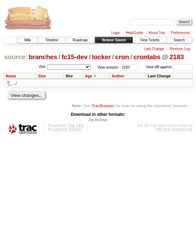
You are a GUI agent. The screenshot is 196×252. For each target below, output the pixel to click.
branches (43, 57)
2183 (176, 57)
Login (115, 33)
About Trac (156, 33)
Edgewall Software (67, 129)
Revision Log (180, 49)
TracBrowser (103, 105)
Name (11, 76)
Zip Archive (97, 120)
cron (122, 57)
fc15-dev (74, 57)
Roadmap (80, 40)
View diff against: (169, 67)
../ (15, 83)
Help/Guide (134, 33)
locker (101, 57)
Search (179, 40)
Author (118, 76)
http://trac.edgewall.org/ (174, 129)
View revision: (108, 67)
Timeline (51, 40)
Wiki (27, 40)
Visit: (42, 67)
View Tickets (149, 40)
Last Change (154, 49)
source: (15, 57)
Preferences (180, 33)
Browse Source (114, 40)
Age (88, 76)
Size (42, 76)
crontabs (147, 57)
